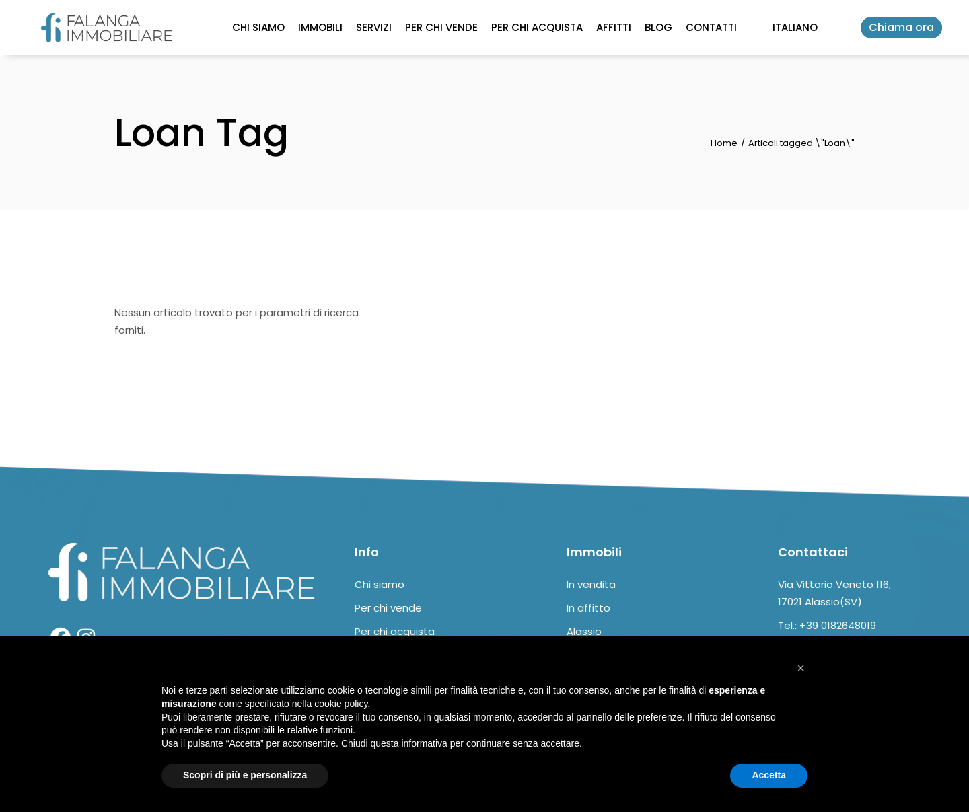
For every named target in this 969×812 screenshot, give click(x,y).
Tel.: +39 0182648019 (827, 625)
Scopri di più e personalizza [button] (245, 775)
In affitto (588, 608)
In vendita (591, 584)
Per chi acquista (395, 631)
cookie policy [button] (340, 703)
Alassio (584, 631)
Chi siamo (379, 584)
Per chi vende (388, 608)
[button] (801, 668)
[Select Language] (794, 27)
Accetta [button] (769, 775)
